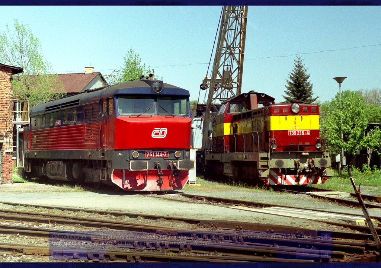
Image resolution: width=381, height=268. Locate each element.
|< (56, 254)
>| (325, 254)
